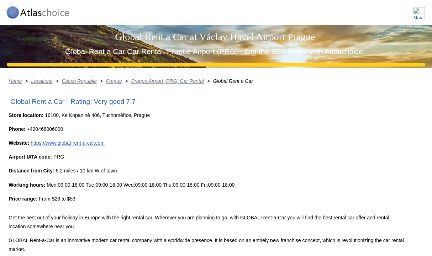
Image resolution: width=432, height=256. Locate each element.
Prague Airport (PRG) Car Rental (172, 137)
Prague (118, 137)
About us (348, 10)
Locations (310, 10)
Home (18, 137)
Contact (407, 10)
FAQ (379, 10)
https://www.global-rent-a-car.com (79, 226)
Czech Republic (82, 137)
